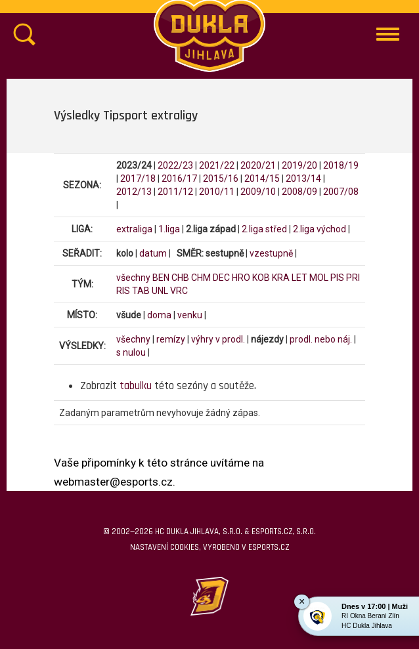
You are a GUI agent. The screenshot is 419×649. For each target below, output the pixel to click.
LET (299, 277)
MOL (318, 277)
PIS (337, 277)
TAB (141, 290)
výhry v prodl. (218, 339)
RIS (123, 290)
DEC (221, 277)
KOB (261, 277)
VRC (179, 290)
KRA (281, 277)
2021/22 (216, 165)
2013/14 (303, 178)
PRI (353, 277)
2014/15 (262, 178)
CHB (180, 277)
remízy (170, 339)
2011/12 (175, 191)
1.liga (169, 229)
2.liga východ (319, 229)
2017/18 (138, 178)
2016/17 (179, 178)
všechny (133, 277)
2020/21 (258, 165)
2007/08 (341, 191)
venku (189, 315)
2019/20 (299, 165)
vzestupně (271, 253)
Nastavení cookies (164, 547)
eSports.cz (268, 547)
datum (153, 253)
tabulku (136, 386)
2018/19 (341, 165)
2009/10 (258, 191)
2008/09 (299, 191)
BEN (160, 277)
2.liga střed (264, 229)
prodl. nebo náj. (321, 339)
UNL (160, 290)
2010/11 (216, 191)
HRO (241, 277)
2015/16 (220, 178)
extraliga (134, 229)
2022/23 (175, 165)
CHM (201, 277)
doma (159, 315)
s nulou (131, 352)
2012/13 (134, 191)
